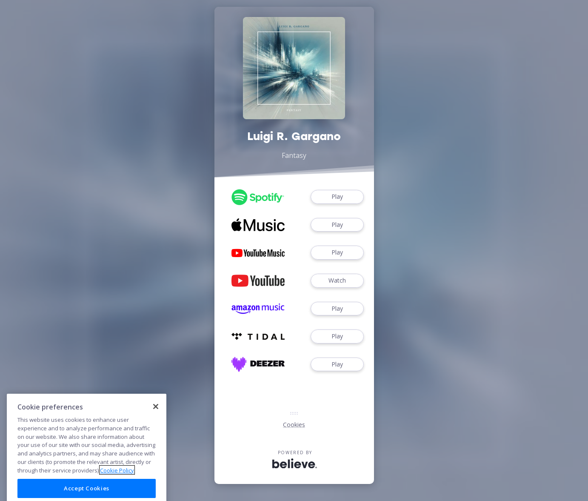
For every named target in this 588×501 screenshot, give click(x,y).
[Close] (155, 421)
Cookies (294, 425)
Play (337, 196)
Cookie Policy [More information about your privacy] (117, 485)
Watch (337, 280)
